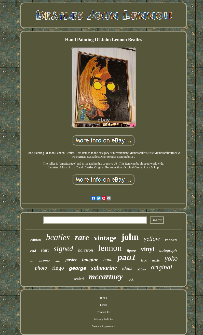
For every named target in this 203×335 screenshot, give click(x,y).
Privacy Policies (104, 319)
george (77, 268)
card (33, 251)
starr (32, 261)
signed (63, 248)
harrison (85, 250)
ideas (127, 268)
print (57, 261)
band (107, 259)
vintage (105, 238)
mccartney (106, 276)
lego (144, 260)
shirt (45, 250)
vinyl (147, 249)
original (161, 267)
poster (71, 259)
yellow (152, 238)
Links (103, 305)
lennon (110, 248)
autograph (168, 250)
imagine (90, 259)
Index (103, 298)
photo (41, 268)
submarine (104, 268)
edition (35, 240)
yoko (171, 258)
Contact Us (104, 312)
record (171, 240)
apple (156, 260)
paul (126, 258)
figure (131, 251)
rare (82, 237)
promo (44, 260)
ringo (58, 268)
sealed (79, 279)
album (141, 269)
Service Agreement (103, 326)
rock (130, 279)
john (130, 237)
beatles (58, 237)
